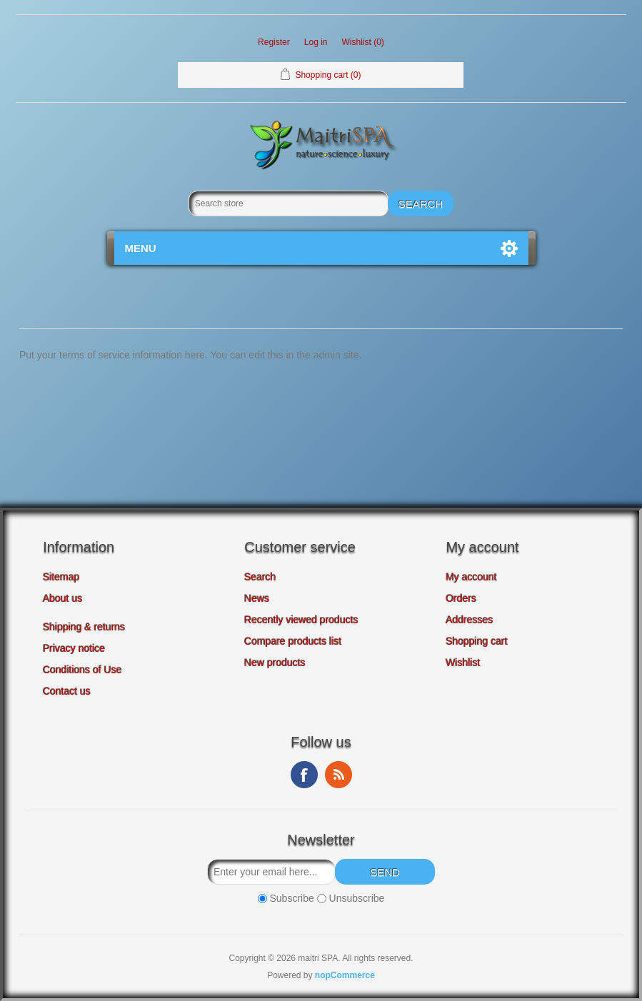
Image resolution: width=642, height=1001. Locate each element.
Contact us (67, 691)
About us (62, 598)
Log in (316, 42)
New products (275, 662)
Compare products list (292, 641)
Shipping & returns (84, 627)
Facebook (304, 774)
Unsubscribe (357, 898)
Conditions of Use (82, 669)
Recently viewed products (301, 619)
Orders (461, 598)
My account (471, 577)
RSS (338, 774)
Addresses (469, 619)
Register (274, 42)
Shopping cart (476, 641)
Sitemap (61, 577)
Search (260, 577)
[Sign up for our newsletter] (271, 872)
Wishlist (463, 662)
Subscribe (292, 898)
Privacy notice (74, 648)
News (256, 598)
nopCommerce (345, 975)
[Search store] (288, 203)
